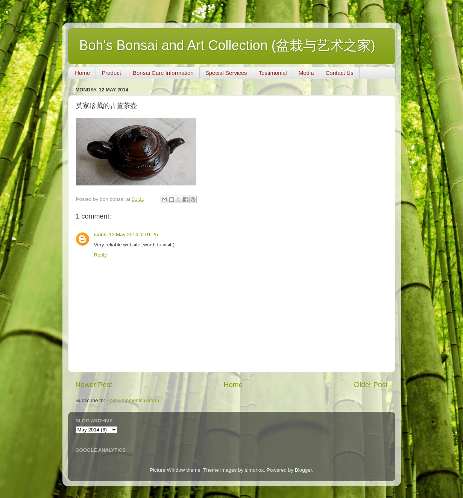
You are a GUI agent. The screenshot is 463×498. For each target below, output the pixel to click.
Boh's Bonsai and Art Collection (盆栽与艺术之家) (227, 45)
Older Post (370, 385)
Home (82, 73)
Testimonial (273, 73)
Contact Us (340, 73)
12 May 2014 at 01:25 (133, 234)
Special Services (226, 73)
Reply (100, 255)
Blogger (303, 470)
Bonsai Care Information (163, 73)
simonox (254, 470)
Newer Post (94, 385)
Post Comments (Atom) (132, 400)
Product (111, 73)
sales (100, 234)
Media (306, 73)
